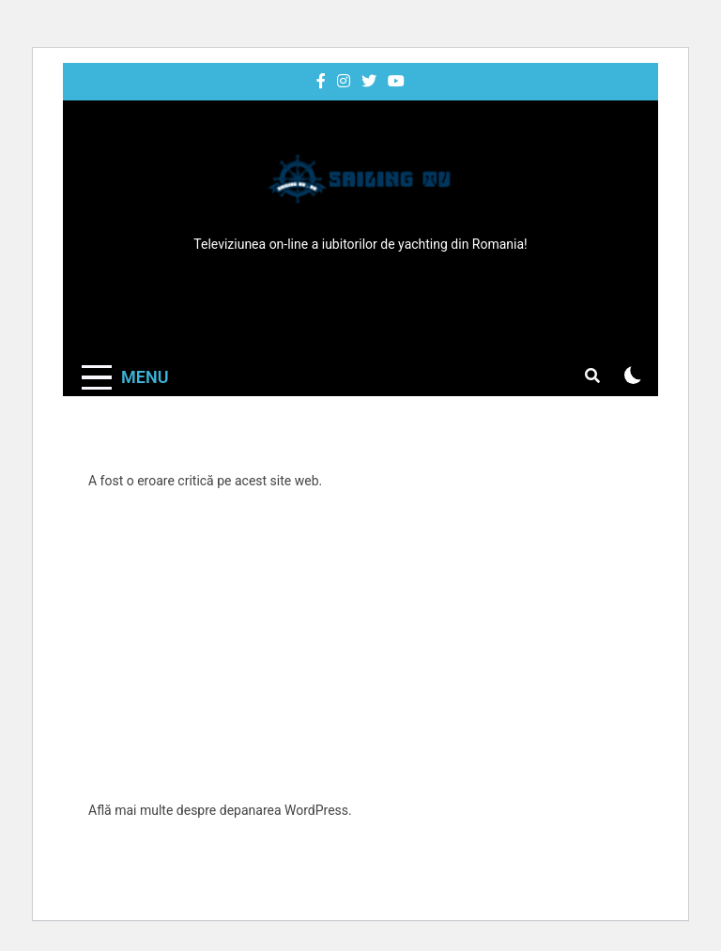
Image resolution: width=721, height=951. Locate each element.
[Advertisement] (360, 645)
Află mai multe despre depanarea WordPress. (220, 810)
